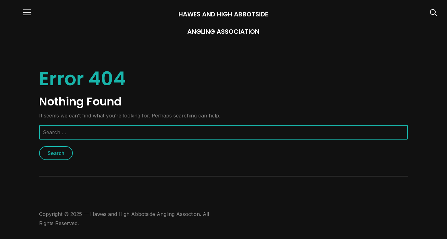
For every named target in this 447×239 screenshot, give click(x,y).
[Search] (433, 12)
